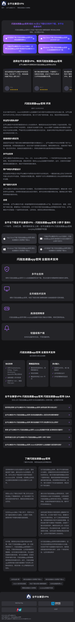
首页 (3, 8)
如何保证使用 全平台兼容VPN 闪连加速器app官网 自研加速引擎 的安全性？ (31, 407)
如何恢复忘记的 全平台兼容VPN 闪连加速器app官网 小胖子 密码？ (28, 437)
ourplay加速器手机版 (46, 588)
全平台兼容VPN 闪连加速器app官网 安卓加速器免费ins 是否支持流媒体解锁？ (32, 415)
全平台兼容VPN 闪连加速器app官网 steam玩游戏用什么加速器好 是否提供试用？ (33, 445)
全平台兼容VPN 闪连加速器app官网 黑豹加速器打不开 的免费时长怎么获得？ (32, 422)
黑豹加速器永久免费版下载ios (32, 579)
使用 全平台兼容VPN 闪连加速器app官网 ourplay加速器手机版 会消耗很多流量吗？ (34, 430)
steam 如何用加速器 (19, 584)
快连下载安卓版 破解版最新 (38, 584)
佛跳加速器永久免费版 (29, 588)
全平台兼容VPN (10, 8)
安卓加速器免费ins (56, 584)
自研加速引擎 (15, 579)
